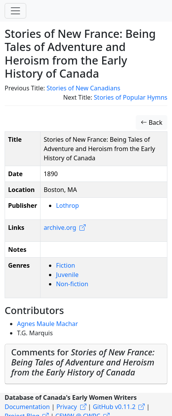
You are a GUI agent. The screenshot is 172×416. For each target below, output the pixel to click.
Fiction (65, 265)
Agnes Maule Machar (47, 323)
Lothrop (67, 205)
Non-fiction (72, 284)
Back (151, 122)
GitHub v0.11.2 (114, 406)
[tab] (86, 364)
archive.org (60, 227)
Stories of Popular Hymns (130, 97)
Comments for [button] (83, 362)
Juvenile (67, 274)
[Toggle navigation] (15, 11)
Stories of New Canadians (83, 88)
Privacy (66, 406)
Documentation (27, 406)
